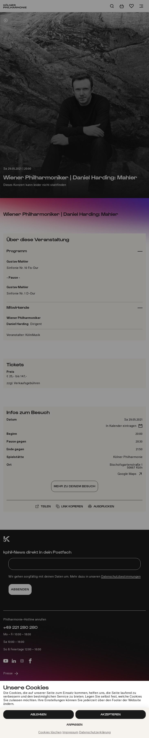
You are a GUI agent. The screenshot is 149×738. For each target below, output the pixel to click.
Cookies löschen (50, 732)
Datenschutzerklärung (95, 732)
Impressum (70, 732)
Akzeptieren (110, 714)
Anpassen (74, 724)
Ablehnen (38, 714)
